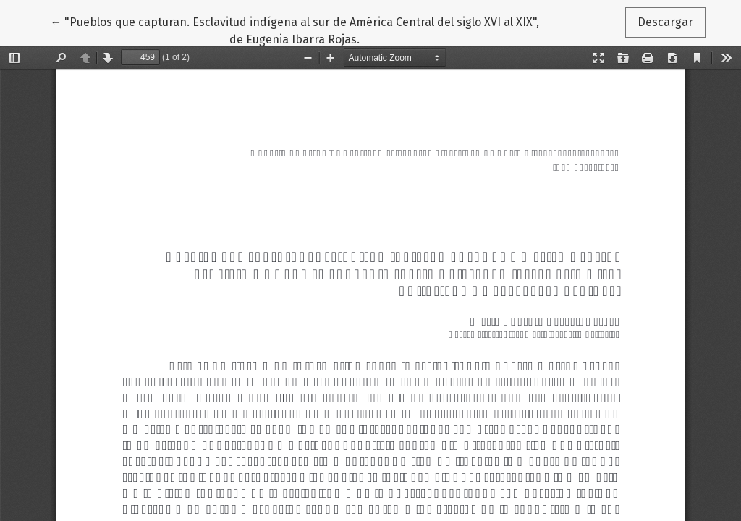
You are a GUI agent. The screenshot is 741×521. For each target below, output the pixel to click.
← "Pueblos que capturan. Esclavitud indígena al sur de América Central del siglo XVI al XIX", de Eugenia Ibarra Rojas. (294, 29)
